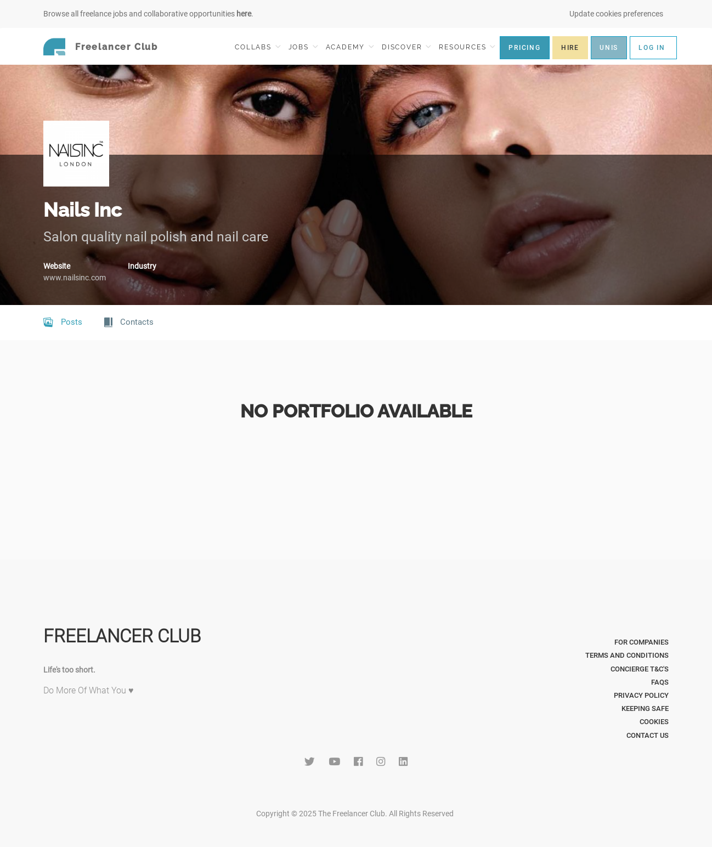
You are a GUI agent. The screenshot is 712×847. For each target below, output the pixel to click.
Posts (62, 322)
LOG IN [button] (651, 48)
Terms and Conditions (627, 655)
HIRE (570, 48)
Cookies (654, 722)
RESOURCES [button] (467, 47)
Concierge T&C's (640, 669)
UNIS (609, 48)
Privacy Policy (641, 695)
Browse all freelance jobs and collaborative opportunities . (148, 13)
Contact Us (647, 735)
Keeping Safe (645, 708)
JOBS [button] (303, 47)
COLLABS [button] (257, 47)
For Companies (641, 642)
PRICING (524, 48)
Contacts (129, 322)
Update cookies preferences (616, 13)
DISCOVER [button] (406, 47)
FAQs (660, 682)
